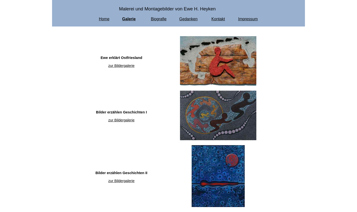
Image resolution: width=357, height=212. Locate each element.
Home (104, 19)
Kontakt (218, 19)
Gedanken (188, 19)
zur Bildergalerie (121, 66)
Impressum (248, 19)
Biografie (158, 19)
